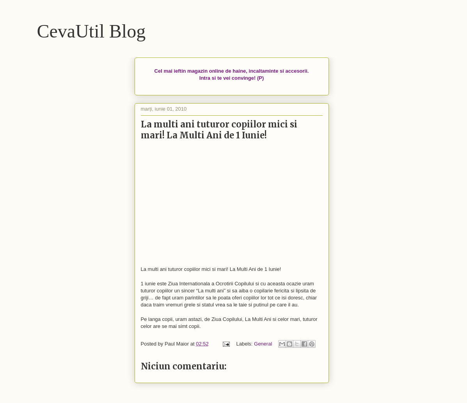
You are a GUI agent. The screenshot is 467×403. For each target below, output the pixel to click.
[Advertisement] (231, 203)
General (263, 344)
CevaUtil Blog (91, 31)
